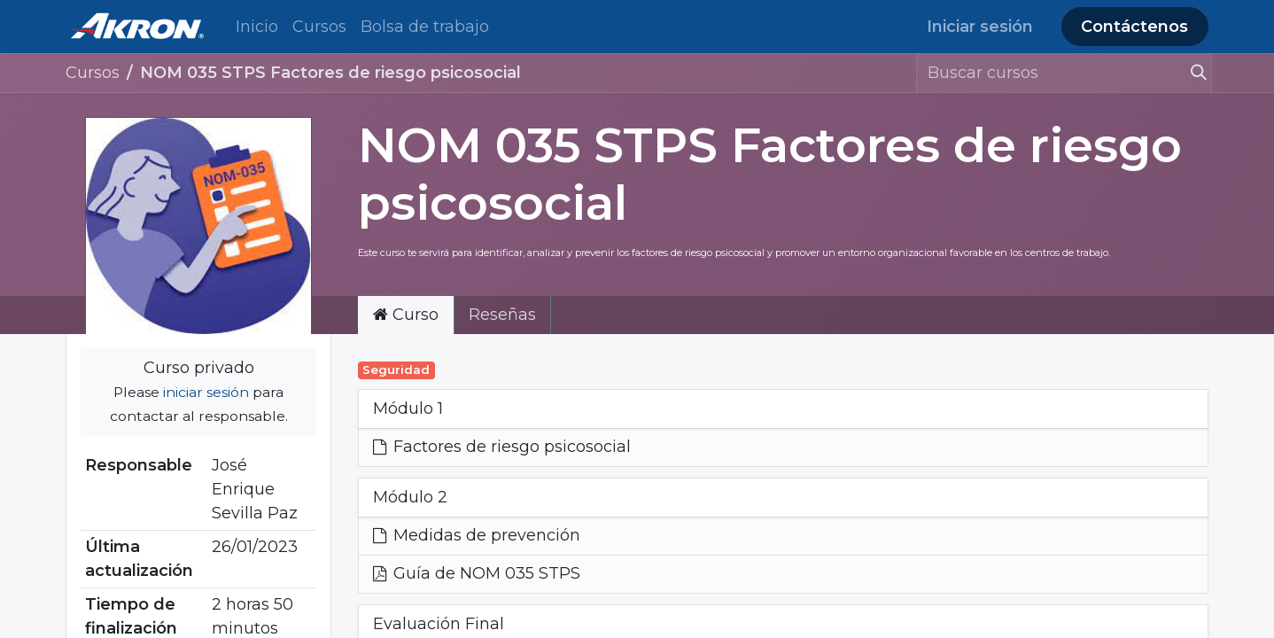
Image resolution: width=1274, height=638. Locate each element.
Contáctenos (1134, 26)
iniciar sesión (206, 392)
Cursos (93, 72)
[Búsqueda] (1190, 73)
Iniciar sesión (980, 26)
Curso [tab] (406, 314)
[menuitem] (257, 27)
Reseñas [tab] (502, 314)
